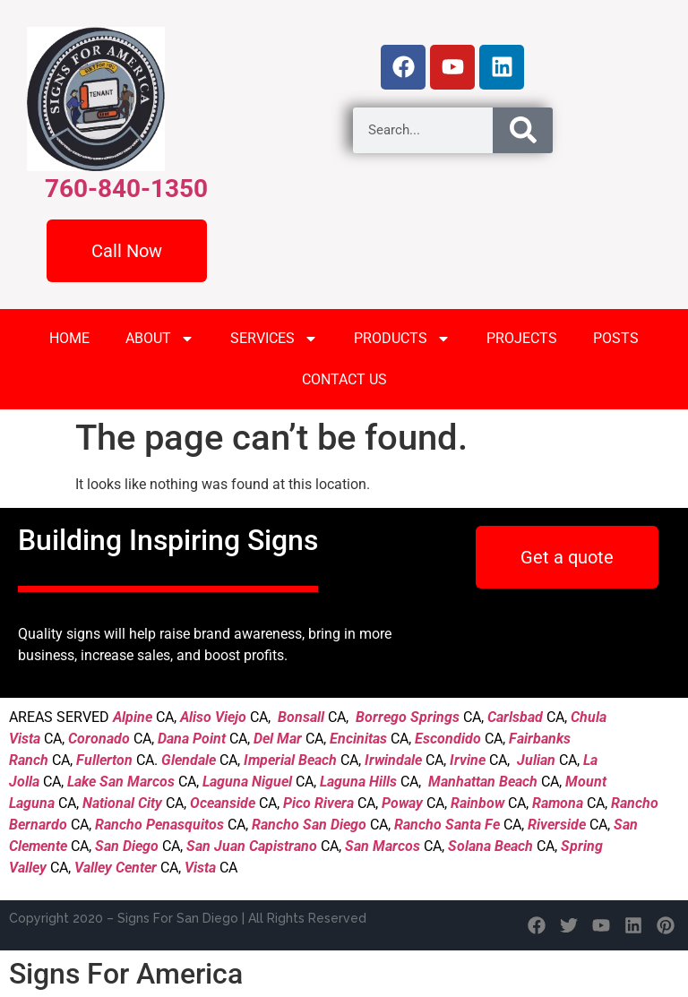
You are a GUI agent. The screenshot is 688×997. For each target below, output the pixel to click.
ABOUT (159, 338)
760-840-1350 (126, 188)
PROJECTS (521, 338)
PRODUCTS (402, 338)
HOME (69, 338)
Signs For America (126, 974)
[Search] (522, 130)
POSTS (616, 338)
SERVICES (274, 338)
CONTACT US (344, 379)
